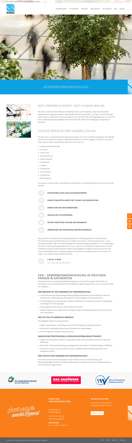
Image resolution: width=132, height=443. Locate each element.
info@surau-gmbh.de (34, 1)
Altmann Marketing (42, 440)
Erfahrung (84, 117)
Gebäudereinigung (50, 120)
